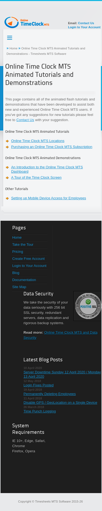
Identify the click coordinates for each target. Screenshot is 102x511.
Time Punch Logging (39, 411)
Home (14, 48)
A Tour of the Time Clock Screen (36, 177)
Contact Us (86, 23)
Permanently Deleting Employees (49, 394)
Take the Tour (22, 244)
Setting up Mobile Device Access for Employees (48, 198)
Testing (10, 36)
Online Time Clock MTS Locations (37, 141)
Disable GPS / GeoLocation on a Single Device (60, 402)
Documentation (24, 280)
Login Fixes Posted (38, 385)
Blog (15, 273)
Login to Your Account (84, 27)
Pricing (17, 252)
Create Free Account (28, 259)
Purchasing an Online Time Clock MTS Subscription (51, 147)
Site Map (19, 287)
